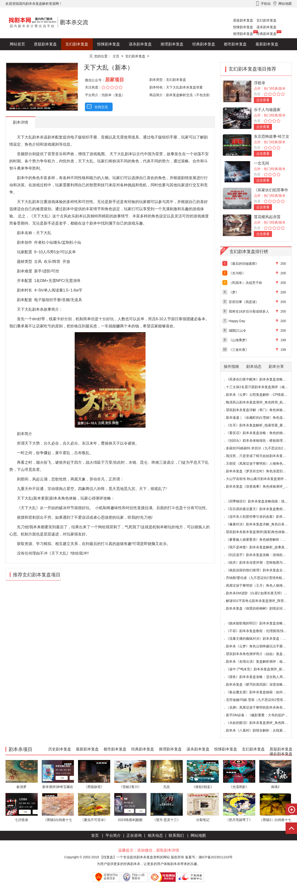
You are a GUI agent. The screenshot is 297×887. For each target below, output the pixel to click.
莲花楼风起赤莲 (267, 217)
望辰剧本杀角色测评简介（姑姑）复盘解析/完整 (261, 654)
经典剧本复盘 (266, 34)
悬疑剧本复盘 (243, 20)
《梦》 (234, 292)
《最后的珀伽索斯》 (244, 263)
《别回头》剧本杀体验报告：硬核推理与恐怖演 (261, 440)
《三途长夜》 (239, 350)
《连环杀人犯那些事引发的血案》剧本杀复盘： (261, 516)
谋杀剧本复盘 (266, 27)
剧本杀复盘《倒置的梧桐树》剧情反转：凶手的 (261, 608)
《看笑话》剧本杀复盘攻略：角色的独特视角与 (261, 433)
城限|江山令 (237, 330)
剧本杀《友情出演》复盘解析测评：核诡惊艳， (261, 661)
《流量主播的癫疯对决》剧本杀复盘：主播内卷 (261, 638)
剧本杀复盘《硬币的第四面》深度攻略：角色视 (261, 684)
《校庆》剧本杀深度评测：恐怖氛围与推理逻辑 (261, 562)
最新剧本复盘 (266, 44)
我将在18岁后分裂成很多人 (249, 311)
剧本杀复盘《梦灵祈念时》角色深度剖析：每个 (261, 471)
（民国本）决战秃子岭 (245, 283)
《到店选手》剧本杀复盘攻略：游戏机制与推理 (261, 555)
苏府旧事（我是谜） (244, 302)
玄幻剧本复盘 (266, 20)
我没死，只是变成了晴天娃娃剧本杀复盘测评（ (261, 456)
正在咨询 (134, 835)
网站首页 (17, 44)
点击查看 (263, 100)
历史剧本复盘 (21, 56)
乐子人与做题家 (267, 110)
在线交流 (101, 107)
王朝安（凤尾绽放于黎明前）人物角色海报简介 (261, 463)
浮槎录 (259, 83)
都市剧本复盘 (235, 44)
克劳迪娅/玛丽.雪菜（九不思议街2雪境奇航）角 (261, 700)
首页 (95, 835)
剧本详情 (20, 122)
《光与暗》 (237, 273)
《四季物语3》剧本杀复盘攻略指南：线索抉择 (260, 501)
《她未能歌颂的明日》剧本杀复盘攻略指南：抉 (261, 623)
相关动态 (155, 835)
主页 (116, 56)
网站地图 (198, 835)
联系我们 (176, 835)
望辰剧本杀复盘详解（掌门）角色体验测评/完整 (261, 410)
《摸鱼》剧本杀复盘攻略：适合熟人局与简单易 (261, 677)
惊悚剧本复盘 (243, 27)
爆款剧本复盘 (53, 56)
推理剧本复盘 (243, 34)
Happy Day (237, 321)
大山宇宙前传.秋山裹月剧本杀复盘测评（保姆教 (261, 479)
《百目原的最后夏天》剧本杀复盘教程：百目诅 (261, 509)
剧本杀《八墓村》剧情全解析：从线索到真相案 (261, 730)
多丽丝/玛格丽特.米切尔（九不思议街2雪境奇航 (261, 448)
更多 (77, 56)
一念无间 (261, 163)
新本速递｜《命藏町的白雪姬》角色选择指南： (261, 417)
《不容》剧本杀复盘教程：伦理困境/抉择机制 (260, 631)
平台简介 (113, 835)
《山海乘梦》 (239, 340)
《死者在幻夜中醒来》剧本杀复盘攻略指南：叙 (261, 379)
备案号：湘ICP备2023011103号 (209, 857)
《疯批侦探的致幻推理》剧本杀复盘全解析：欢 (261, 570)
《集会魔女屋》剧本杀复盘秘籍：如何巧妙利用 (261, 692)
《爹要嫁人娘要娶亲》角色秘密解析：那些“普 (260, 539)
